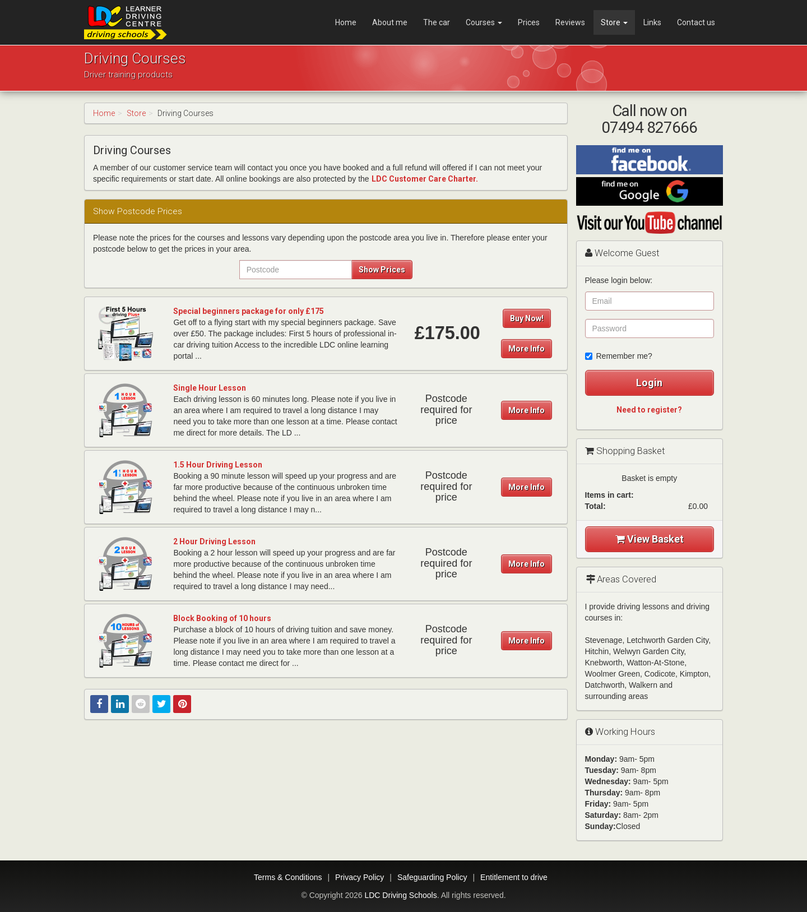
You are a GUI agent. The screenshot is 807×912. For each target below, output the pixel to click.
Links (652, 22)
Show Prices (382, 269)
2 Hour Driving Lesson (214, 541)
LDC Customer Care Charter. (425, 178)
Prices (529, 22)
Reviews (570, 22)
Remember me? (618, 355)
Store (614, 22)
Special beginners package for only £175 (248, 311)
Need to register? (649, 409)
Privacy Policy (359, 877)
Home (345, 22)
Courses (484, 22)
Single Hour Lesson (209, 387)
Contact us (696, 22)
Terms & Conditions (288, 877)
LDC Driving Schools (400, 895)
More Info (526, 348)
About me (389, 22)
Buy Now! (527, 318)
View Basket (649, 539)
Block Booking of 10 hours (222, 618)
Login (649, 382)
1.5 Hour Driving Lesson (217, 464)
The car (436, 22)
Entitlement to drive (514, 877)
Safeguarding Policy (432, 877)
